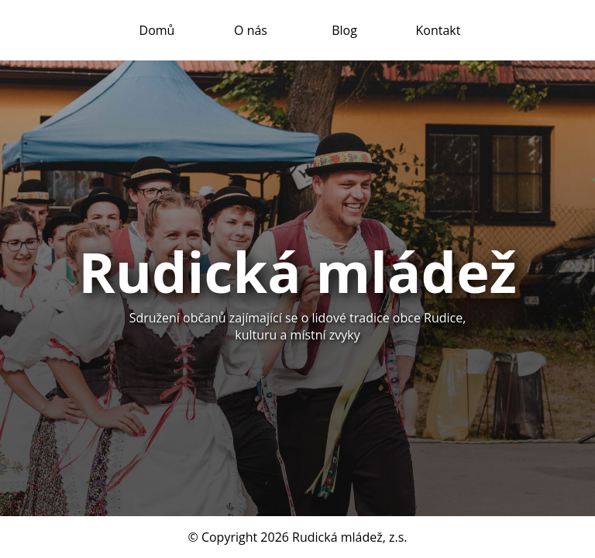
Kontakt (438, 30)
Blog (344, 30)
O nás (250, 30)
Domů (157, 30)
